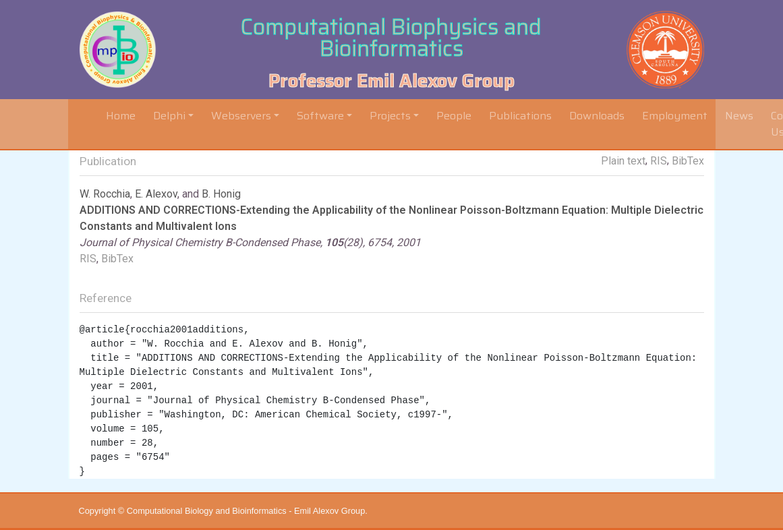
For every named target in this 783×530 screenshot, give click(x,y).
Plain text (623, 160)
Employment (674, 115)
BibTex (688, 160)
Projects (390, 115)
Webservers (241, 115)
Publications (520, 115)
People (453, 115)
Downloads (597, 115)
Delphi (169, 115)
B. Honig (221, 193)
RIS (658, 160)
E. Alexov (156, 193)
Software (320, 115)
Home (123, 115)
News (739, 115)
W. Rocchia (105, 193)
